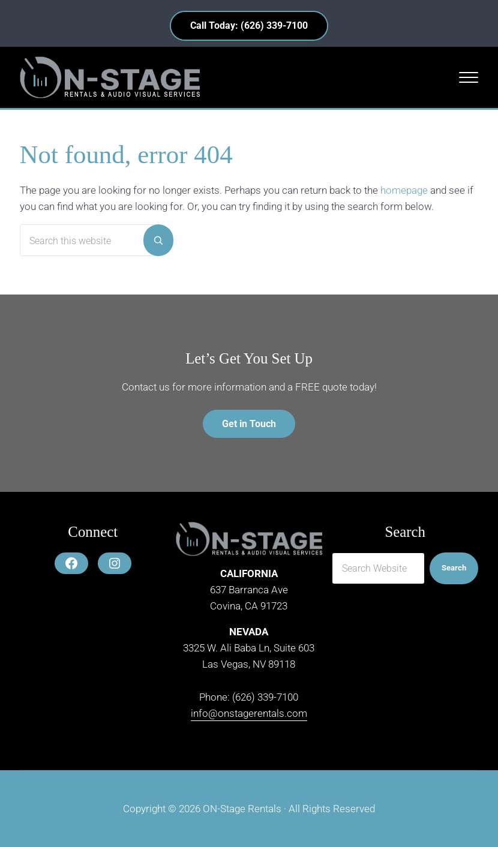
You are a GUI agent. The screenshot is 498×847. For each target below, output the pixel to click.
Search (454, 567)
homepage (404, 190)
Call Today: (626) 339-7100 (249, 25)
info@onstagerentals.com (249, 713)
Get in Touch (249, 423)
